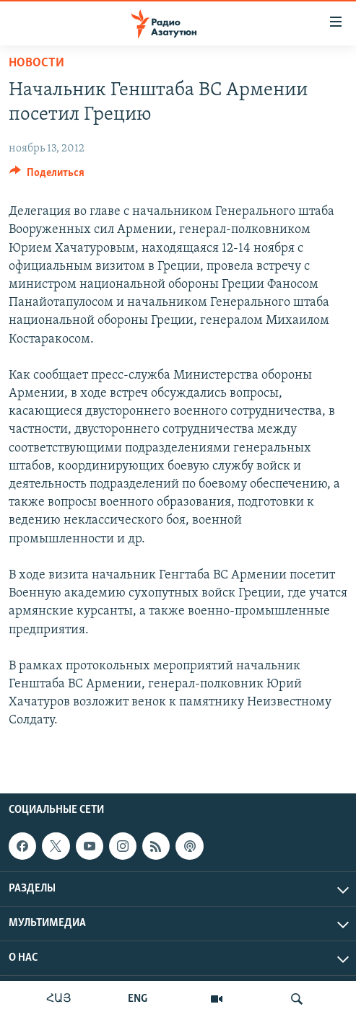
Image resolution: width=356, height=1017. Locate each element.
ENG (137, 999)
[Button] (46, 176)
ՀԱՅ (58, 999)
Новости (36, 63)
